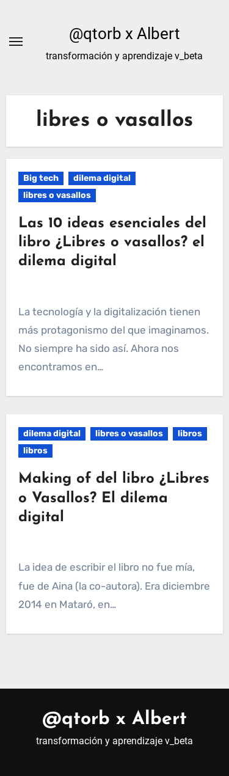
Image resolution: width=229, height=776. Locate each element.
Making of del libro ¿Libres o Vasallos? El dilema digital (113, 498)
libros (190, 433)
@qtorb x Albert (124, 33)
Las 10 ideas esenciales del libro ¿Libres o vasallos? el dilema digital (112, 242)
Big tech (41, 178)
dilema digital (102, 178)
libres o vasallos (57, 195)
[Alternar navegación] (16, 41)
